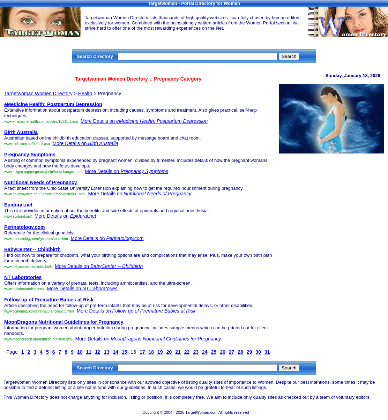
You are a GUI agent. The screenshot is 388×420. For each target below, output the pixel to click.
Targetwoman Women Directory (38, 93)
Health (85, 93)
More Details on (144, 121)
